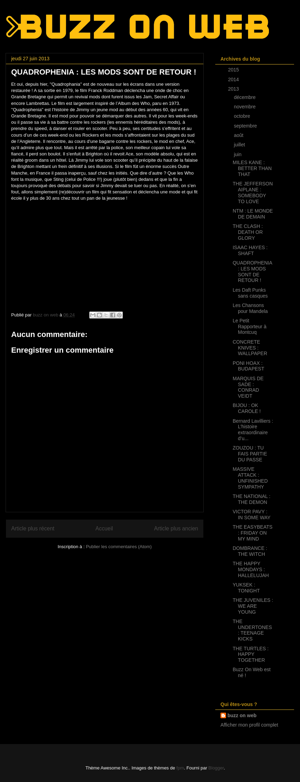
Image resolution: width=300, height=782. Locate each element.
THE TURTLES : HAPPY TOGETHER (251, 654)
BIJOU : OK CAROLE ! (247, 408)
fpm (180, 767)
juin (238, 154)
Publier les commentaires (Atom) (119, 546)
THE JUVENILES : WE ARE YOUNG (253, 606)
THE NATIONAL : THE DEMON (251, 499)
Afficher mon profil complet (249, 725)
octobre (243, 116)
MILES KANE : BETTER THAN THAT (252, 168)
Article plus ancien (176, 528)
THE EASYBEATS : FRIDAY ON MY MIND (252, 533)
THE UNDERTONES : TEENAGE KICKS (252, 630)
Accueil (104, 528)
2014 (234, 79)
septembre (246, 126)
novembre (245, 106)
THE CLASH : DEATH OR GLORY (248, 232)
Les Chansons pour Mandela (250, 308)
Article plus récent (32, 528)
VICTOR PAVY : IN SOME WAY (251, 514)
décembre (245, 97)
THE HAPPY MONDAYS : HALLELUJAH (251, 569)
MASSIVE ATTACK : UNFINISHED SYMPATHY (250, 477)
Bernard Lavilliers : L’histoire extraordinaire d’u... (253, 429)
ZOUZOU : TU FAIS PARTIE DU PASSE (250, 453)
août (239, 135)
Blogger (216, 767)
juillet (240, 144)
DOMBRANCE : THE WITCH (250, 551)
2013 (234, 89)
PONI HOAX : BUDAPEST (248, 366)
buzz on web (241, 715)
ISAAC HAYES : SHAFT (250, 250)
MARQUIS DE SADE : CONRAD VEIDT (248, 387)
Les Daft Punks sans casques (250, 293)
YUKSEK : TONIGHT (246, 587)
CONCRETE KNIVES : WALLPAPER (250, 347)
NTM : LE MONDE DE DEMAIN (253, 214)
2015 (234, 69)
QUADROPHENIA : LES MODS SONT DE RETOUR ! (252, 271)
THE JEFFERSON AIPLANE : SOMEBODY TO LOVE (253, 192)
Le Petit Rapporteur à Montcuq (250, 326)
